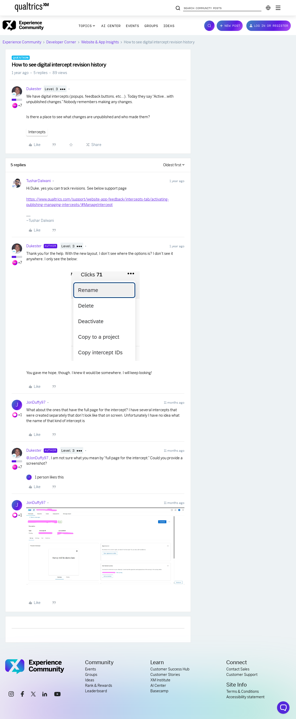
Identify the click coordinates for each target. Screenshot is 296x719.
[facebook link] (22, 694)
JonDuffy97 (36, 402)
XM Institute (160, 680)
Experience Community (22, 42)
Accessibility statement (245, 697)
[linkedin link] (44, 695)
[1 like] (45, 477)
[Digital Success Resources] (278, 8)
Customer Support (242, 674)
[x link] (33, 695)
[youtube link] (57, 695)
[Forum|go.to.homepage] (23, 26)
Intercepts (37, 132)
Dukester (34, 88)
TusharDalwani (38, 180)
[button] (230, 26)
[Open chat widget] (283, 707)
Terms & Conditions (242, 691)
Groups (151, 25)
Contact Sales (237, 669)
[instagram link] (11, 694)
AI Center (111, 25)
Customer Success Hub (169, 669)
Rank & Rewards (98, 685)
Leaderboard (96, 691)
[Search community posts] (178, 8)
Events (132, 25)
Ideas (169, 25)
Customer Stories (165, 674)
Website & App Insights (100, 42)
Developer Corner (61, 42)
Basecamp (159, 691)
